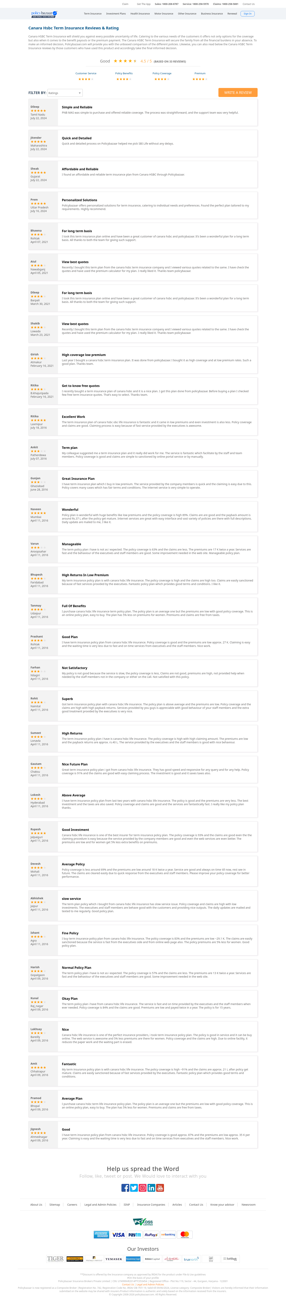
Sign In (248, 13)
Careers (72, 1204)
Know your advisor (222, 1204)
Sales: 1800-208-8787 (166, 4)
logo (143, 1222)
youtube (160, 1188)
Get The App (143, 4)
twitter (134, 1188)
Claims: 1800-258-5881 (225, 4)
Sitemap (55, 1204)
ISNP (127, 1204)
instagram (143, 1188)
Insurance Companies (151, 1204)
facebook (125, 1188)
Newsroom (249, 1204)
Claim (125, 4)
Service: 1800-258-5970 (196, 4)
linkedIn (151, 1188)
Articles (177, 1204)
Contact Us (249, 4)
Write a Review (238, 92)
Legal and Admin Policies (100, 1204)
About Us (36, 1204)
